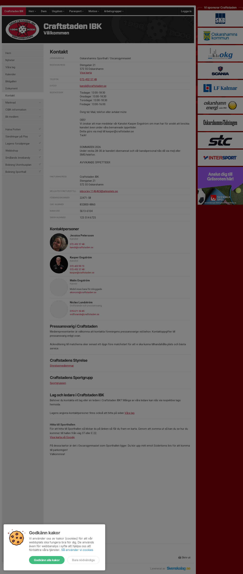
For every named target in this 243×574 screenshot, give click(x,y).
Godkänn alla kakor (47, 560)
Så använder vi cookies (77, 550)
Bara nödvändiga (83, 560)
